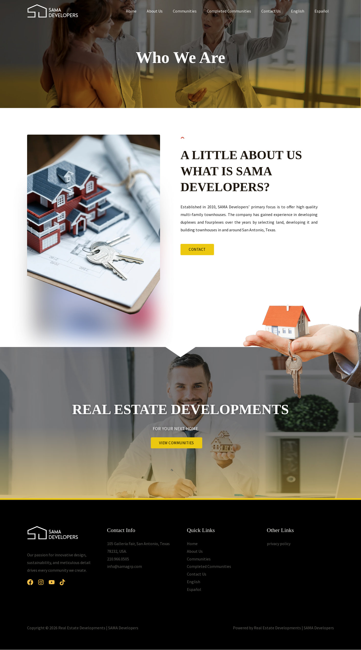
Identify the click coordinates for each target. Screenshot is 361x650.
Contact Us (276, 11)
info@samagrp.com (124, 566)
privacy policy (278, 543)
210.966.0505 (118, 558)
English (300, 11)
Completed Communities (236, 11)
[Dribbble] (72, 582)
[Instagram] (44, 582)
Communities (194, 11)
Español (322, 11)
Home (144, 11)
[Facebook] (30, 582)
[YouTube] (58, 582)
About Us (166, 11)
